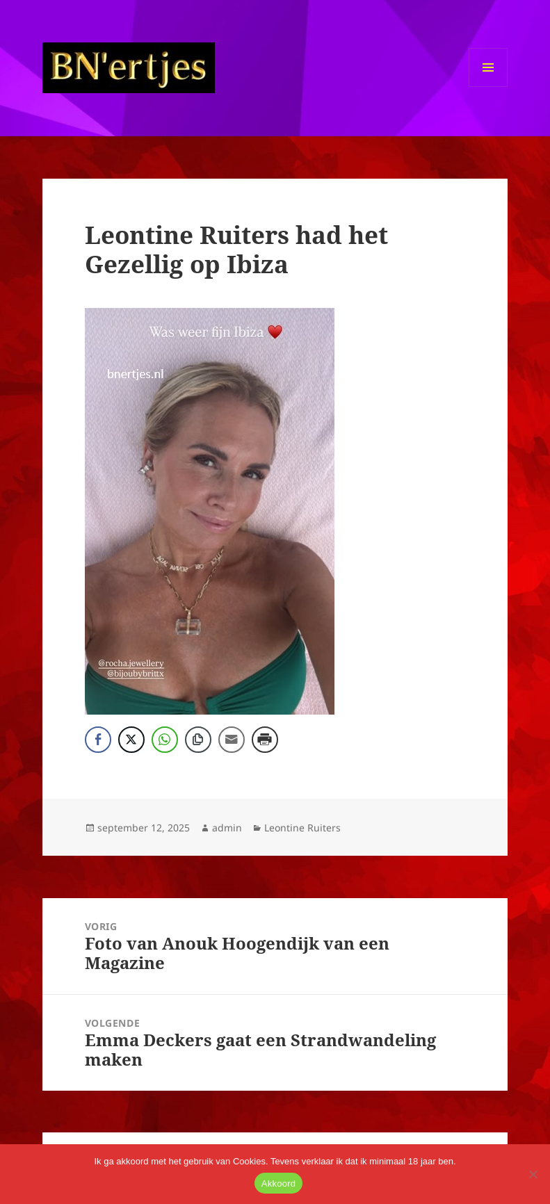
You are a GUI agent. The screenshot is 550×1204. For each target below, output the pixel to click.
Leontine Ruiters (302, 827)
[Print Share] (265, 739)
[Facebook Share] (98, 739)
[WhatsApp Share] (165, 739)
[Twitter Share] (131, 739)
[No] (533, 1174)
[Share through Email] (231, 739)
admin (227, 827)
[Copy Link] (198, 739)
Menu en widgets (488, 86)
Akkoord (278, 1183)
